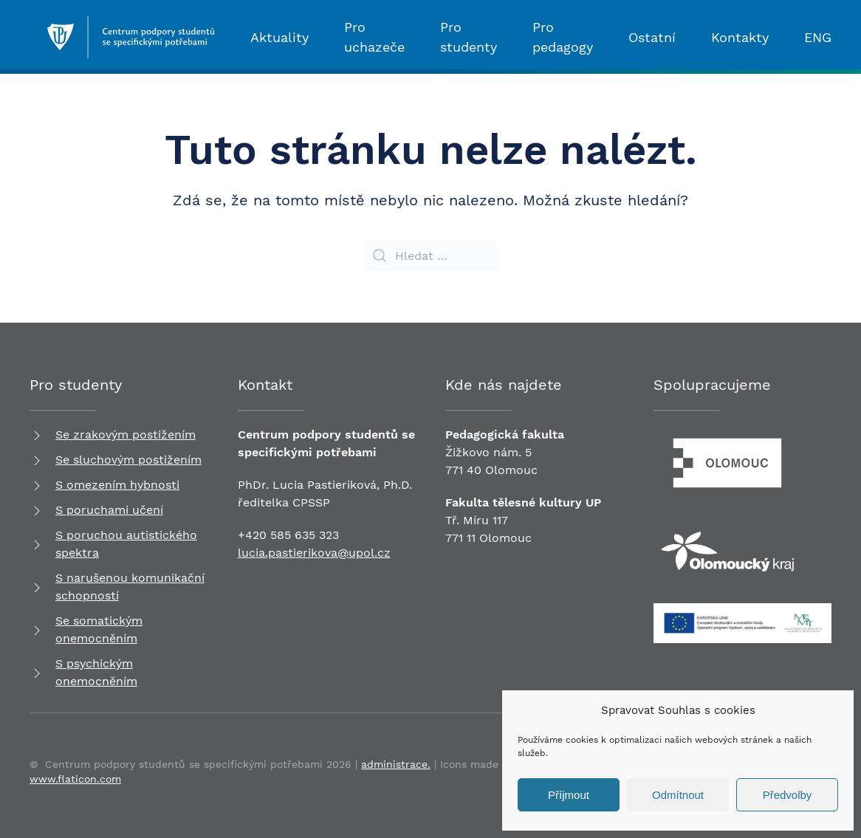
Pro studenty (468, 37)
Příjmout (568, 795)
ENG (817, 37)
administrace (394, 764)
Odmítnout (678, 795)
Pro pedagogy (562, 37)
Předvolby (787, 795)
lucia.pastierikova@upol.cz (314, 553)
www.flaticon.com (75, 779)
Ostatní (652, 37)
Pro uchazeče (374, 37)
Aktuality (279, 37)
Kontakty (740, 37)
